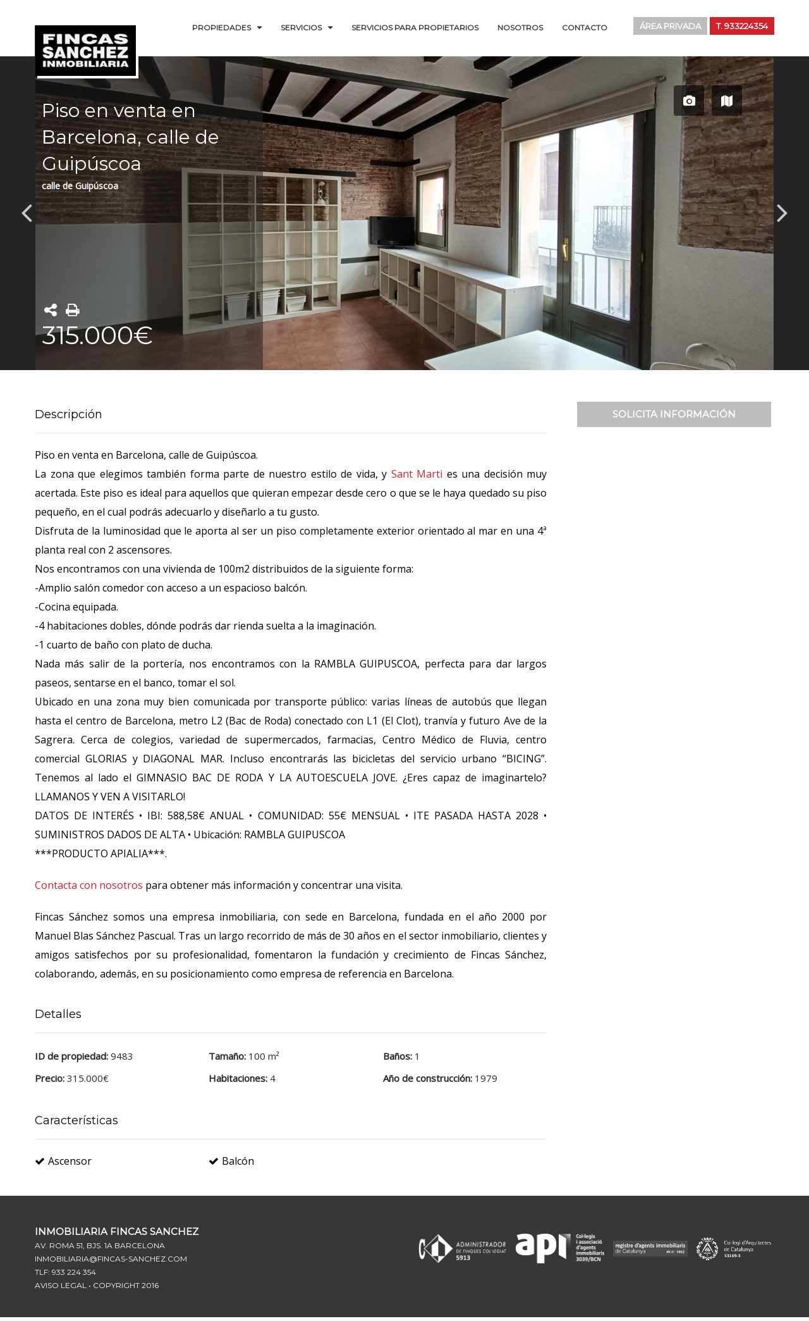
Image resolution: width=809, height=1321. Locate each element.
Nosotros (520, 27)
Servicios (301, 27)
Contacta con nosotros (90, 885)
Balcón (231, 1161)
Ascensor (63, 1161)
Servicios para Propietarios (414, 27)
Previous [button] (26, 212)
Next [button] (782, 212)
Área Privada (661, 27)
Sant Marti (417, 474)
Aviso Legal (61, 1285)
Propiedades (221, 27)
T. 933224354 (739, 27)
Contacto (584, 27)
